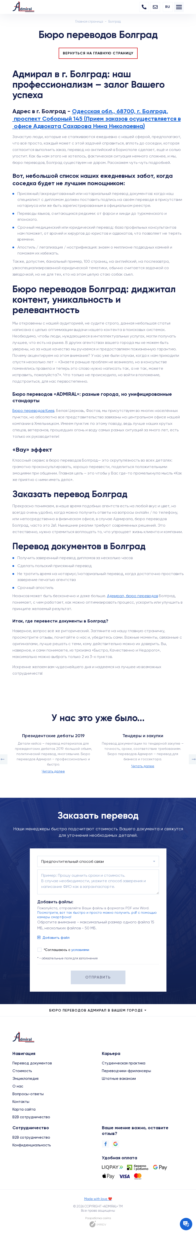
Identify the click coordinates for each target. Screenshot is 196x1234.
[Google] (115, 1144)
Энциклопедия (25, 1078)
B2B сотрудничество (31, 1117)
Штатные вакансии (119, 1078)
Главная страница (89, 21)
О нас (17, 1086)
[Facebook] (105, 1144)
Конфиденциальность (31, 1145)
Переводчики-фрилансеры (126, 1071)
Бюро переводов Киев (33, 410)
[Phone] (144, 7)
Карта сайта (24, 1109)
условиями (80, 950)
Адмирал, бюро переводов (132, 595)
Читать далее (53, 771)
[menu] (179, 7)
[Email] (155, 7)
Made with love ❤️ (98, 1199)
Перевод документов (32, 1063)
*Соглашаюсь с (66, 950)
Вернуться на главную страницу (98, 53)
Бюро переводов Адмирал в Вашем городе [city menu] (98, 1010)
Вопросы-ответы (28, 1094)
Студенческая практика (123, 1063)
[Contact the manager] (186, 1224)
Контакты (20, 1101)
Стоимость (22, 1071)
